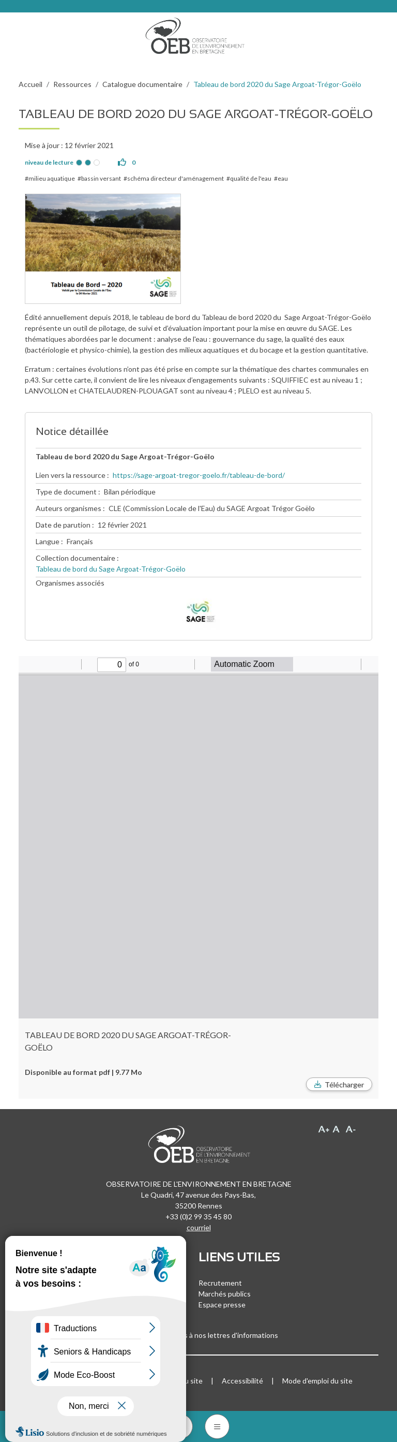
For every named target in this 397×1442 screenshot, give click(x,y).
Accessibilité (242, 1380)
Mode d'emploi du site (317, 1380)
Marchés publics (224, 1293)
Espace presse (222, 1304)
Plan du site (184, 1380)
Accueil (30, 84)
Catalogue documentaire (142, 84)
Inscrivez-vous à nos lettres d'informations (198, 1335)
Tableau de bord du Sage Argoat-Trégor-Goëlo (111, 568)
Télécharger (344, 1084)
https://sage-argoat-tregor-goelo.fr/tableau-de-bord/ (199, 475)
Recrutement (220, 1282)
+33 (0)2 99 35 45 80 (198, 1216)
